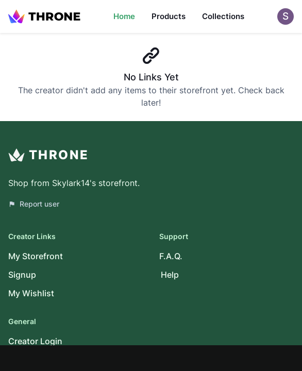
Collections (223, 16)
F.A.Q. (170, 256)
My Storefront (35, 256)
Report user (33, 203)
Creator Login (35, 341)
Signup (22, 274)
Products (169, 16)
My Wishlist (31, 293)
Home (124, 16)
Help (170, 274)
